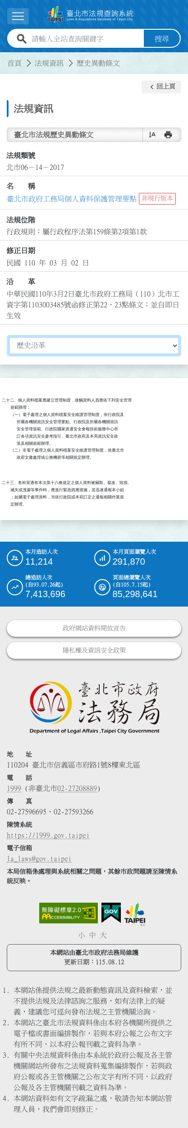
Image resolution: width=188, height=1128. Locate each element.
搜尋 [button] (162, 38)
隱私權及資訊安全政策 (94, 650)
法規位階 (20, 220)
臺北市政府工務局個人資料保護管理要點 (72, 198)
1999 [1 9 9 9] (14, 788)
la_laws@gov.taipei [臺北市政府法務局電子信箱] (39, 858)
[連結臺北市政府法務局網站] (94, 707)
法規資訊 (49, 63)
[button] (161, 87)
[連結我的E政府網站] (111, 913)
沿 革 (20, 281)
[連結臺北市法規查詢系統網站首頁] (90, 14)
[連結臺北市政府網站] (134, 914)
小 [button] (81, 935)
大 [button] (103, 935)
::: (5, 57)
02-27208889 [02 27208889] (77, 788)
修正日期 (20, 250)
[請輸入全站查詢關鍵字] (86, 38)
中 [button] (92, 935)
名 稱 (20, 186)
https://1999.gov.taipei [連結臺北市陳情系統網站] (48, 835)
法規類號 (20, 155)
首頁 (14, 63)
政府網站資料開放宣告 (94, 628)
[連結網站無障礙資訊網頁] (68, 913)
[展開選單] (18, 16)
